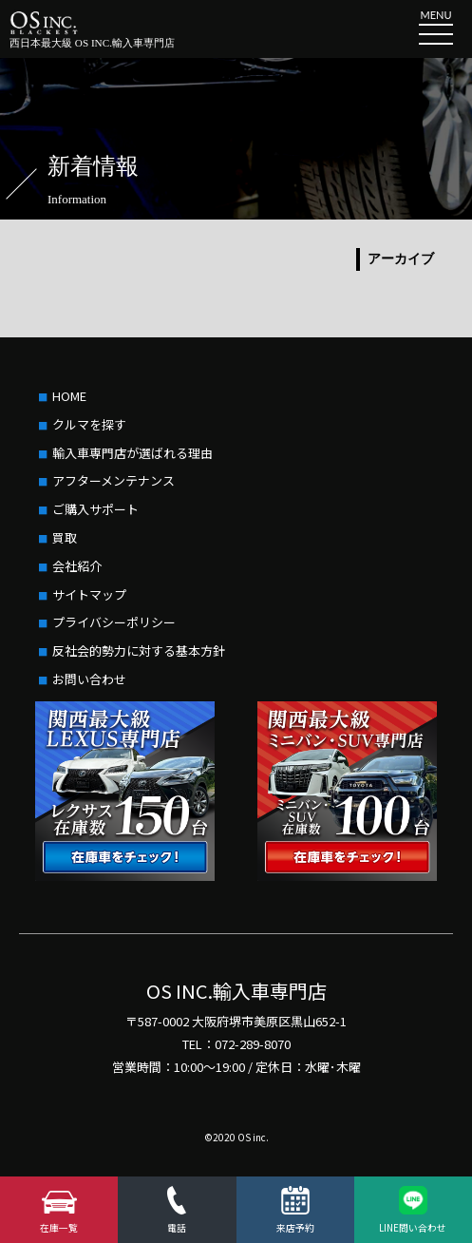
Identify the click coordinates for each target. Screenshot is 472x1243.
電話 (176, 1227)
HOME (69, 396)
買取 (64, 537)
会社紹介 (77, 566)
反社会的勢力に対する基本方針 (138, 650)
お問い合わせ (89, 679)
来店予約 (295, 1227)
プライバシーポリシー (114, 622)
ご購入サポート (95, 509)
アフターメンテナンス (113, 480)
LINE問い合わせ (412, 1227)
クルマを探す (89, 424)
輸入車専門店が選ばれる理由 (132, 453)
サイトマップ (89, 594)
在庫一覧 (59, 1227)
